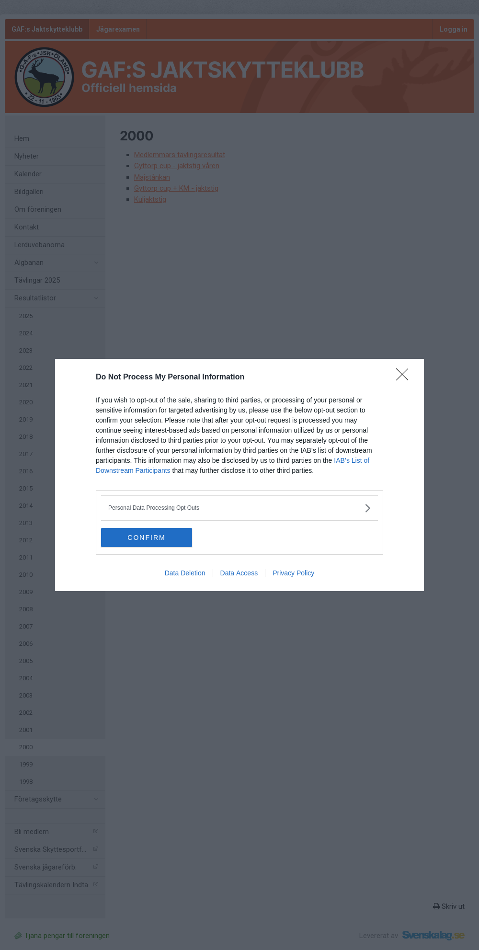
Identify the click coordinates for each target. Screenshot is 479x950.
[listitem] (239, 508)
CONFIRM (146, 537)
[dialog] (239, 475)
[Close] (405, 377)
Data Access (239, 573)
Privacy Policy (293, 573)
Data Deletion (185, 573)
